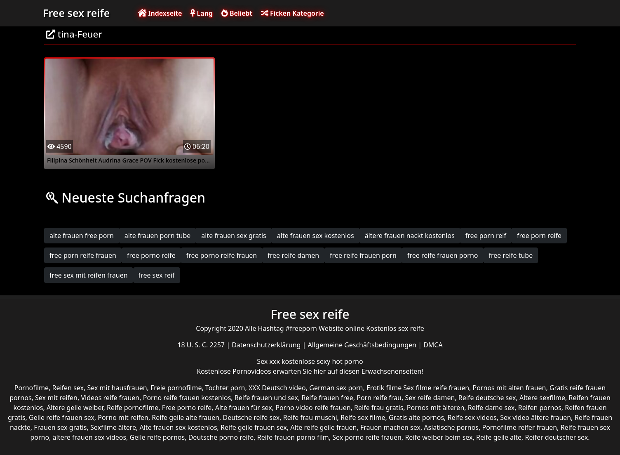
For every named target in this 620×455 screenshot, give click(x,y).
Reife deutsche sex (487, 397)
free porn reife (539, 235)
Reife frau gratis (378, 407)
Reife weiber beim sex (438, 437)
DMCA (433, 344)
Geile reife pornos (157, 437)
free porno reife (151, 255)
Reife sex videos (472, 417)
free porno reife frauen (221, 255)
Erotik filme (384, 387)
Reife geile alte (498, 437)
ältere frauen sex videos (90, 437)
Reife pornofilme (132, 407)
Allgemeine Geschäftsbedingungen (363, 344)
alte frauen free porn (81, 235)
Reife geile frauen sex (254, 427)
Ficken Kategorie (292, 13)
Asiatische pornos (451, 427)
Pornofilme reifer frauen (519, 427)
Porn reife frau (379, 397)
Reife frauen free (327, 397)
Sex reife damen (430, 397)
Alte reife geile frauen (323, 427)
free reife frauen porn (363, 255)
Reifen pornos (539, 407)
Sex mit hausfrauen (117, 387)
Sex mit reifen (56, 397)
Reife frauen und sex (266, 397)
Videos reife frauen (110, 397)
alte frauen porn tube (157, 235)
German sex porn (336, 387)
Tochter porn (225, 387)
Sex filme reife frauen (436, 387)
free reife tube (511, 255)
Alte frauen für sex (243, 407)
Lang (201, 13)
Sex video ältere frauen (535, 417)
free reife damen (293, 255)
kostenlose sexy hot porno (322, 361)
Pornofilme (31, 387)
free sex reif (157, 275)
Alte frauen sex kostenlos (178, 427)
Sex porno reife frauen (367, 437)
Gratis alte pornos (416, 417)
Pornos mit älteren (436, 407)
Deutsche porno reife (221, 437)
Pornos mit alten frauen (509, 387)
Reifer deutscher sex (556, 437)
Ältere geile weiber (75, 407)
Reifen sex (68, 387)
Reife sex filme (363, 417)
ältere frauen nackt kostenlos (410, 235)
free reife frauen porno (442, 255)
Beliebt (236, 13)
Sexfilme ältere (113, 427)
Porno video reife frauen (312, 407)
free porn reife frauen (82, 255)
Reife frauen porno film (293, 437)
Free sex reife (76, 13)
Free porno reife (187, 407)
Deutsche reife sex (251, 417)
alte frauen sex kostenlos (315, 235)
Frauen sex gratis (60, 427)
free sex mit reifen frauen (88, 275)
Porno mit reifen (123, 417)
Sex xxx (269, 361)
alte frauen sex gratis (233, 235)
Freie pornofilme (176, 387)
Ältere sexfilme (542, 397)
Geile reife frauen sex (61, 417)
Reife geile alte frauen (185, 417)
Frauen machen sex (390, 427)
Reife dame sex (491, 407)
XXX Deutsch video (277, 387)
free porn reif (485, 235)
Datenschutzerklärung (267, 344)
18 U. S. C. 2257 (201, 344)
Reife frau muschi (310, 417)
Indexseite (160, 13)
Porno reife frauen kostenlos (187, 397)
